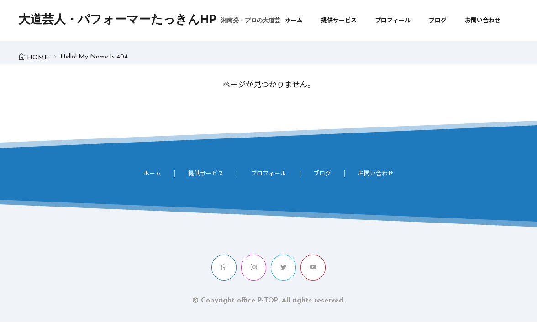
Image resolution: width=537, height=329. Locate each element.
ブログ (438, 21)
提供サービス (339, 21)
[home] (224, 268)
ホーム (294, 21)
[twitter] (283, 268)
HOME (37, 57)
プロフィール (393, 21)
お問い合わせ (482, 21)
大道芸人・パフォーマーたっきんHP (149, 21)
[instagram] (253, 268)
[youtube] (313, 268)
